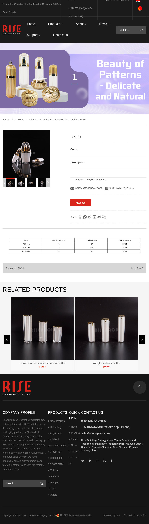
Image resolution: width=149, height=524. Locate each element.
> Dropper (53, 482)
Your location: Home (13, 119)
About (81, 24)
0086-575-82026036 (119, 188)
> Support (74, 451)
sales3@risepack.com (86, 188)
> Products (74, 433)
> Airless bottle (56, 464)
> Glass (52, 488)
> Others (52, 494)
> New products (56, 421)
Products (55, 24)
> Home (73, 426)
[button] (48, 182)
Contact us (60, 35)
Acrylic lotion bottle (67, 119)
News (104, 24)
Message (80, 202)
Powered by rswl (112, 515)
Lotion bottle (46, 119)
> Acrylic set (54, 433)
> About (73, 439)
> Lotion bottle (55, 457)
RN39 (83, 119)
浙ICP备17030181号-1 (135, 515)
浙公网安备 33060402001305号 (75, 515)
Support (33, 35)
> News (73, 445)
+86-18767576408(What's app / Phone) (105, 427)
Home (31, 24)
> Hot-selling (54, 427)
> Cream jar (54, 451)
